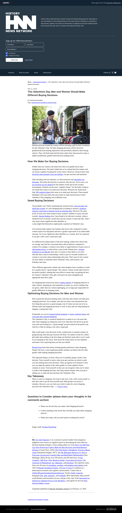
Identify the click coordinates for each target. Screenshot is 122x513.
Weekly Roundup (14, 55)
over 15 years (67, 468)
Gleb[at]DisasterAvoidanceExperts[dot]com (48, 473)
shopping (44, 102)
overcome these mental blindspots (44, 317)
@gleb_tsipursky (76, 473)
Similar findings (45, 216)
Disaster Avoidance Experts (48, 468)
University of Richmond (113, 3)
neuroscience (35, 102)
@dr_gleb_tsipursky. (47, 476)
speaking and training (75, 465)
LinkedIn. (62, 476)
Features (11, 73)
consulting (52, 465)
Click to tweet (62, 387)
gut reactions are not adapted (42, 185)
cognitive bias (51, 102)
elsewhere (70, 463)
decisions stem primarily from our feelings (47, 174)
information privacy (39, 249)
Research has (37, 347)
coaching (59, 465)
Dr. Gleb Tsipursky (42, 440)
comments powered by (38, 499)
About (36, 73)
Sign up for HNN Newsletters (38, 509)
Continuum (12, 53)
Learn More (29, 60)
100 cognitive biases (43, 192)
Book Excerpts (24, 73)
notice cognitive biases (78, 314)
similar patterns (65, 283)
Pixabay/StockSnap (49, 427)
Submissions (47, 73)
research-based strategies (58, 314)
